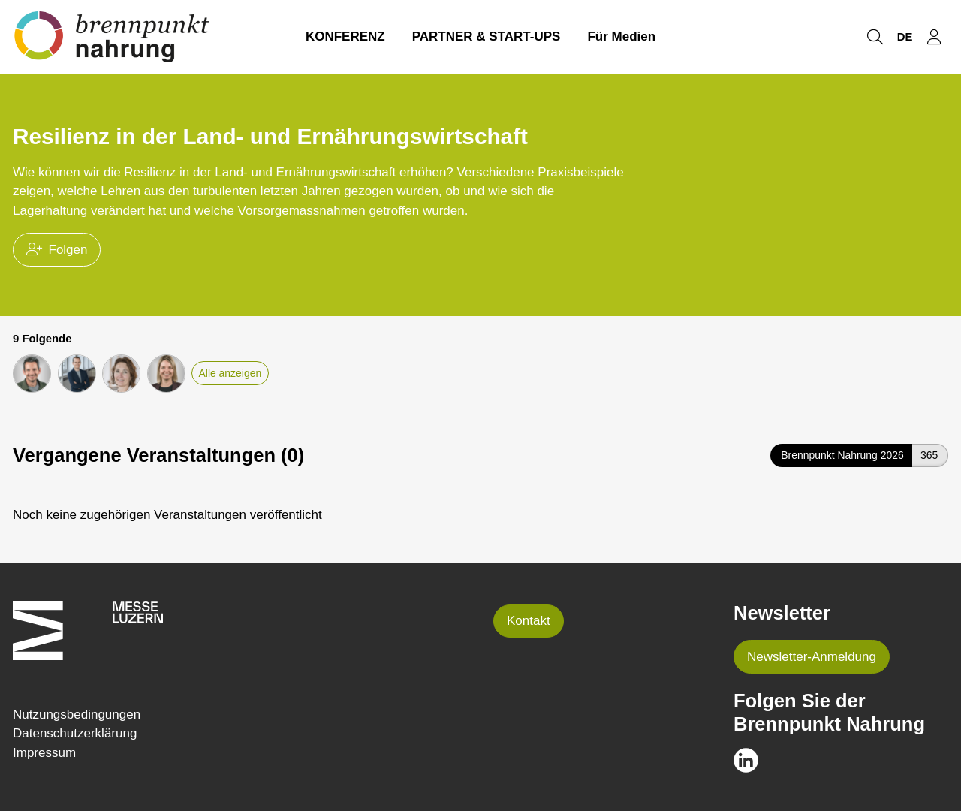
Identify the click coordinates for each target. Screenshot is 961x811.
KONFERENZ (345, 36)
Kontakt (528, 621)
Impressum (44, 753)
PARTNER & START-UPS (486, 36)
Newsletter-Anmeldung (811, 657)
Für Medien (621, 36)
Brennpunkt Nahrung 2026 (842, 455)
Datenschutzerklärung (75, 733)
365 (929, 455)
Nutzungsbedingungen (76, 714)
